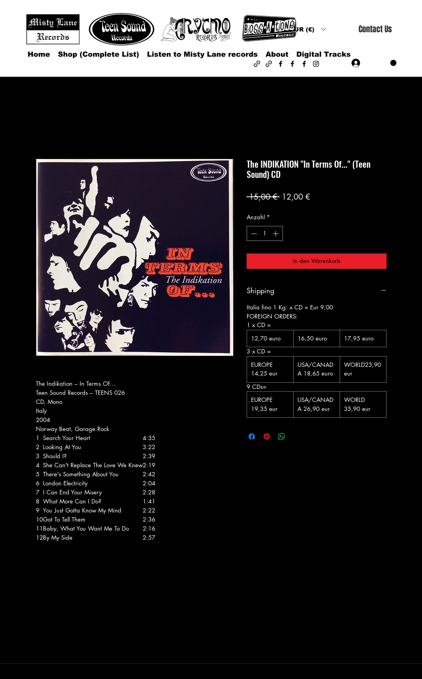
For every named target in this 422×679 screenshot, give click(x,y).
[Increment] (276, 233)
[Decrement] (253, 233)
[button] (307, 29)
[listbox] (307, 29)
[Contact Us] (375, 29)
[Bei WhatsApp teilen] (281, 436)
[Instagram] (316, 64)
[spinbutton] (264, 233)
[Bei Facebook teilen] (252, 436)
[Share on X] (296, 436)
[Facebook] (280, 64)
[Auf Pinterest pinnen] (266, 436)
